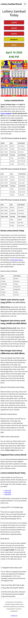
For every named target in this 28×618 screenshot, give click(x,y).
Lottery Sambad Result (11, 4)
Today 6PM (7, 492)
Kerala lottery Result (16, 260)
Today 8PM (7, 494)
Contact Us (14, 615)
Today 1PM (7, 490)
